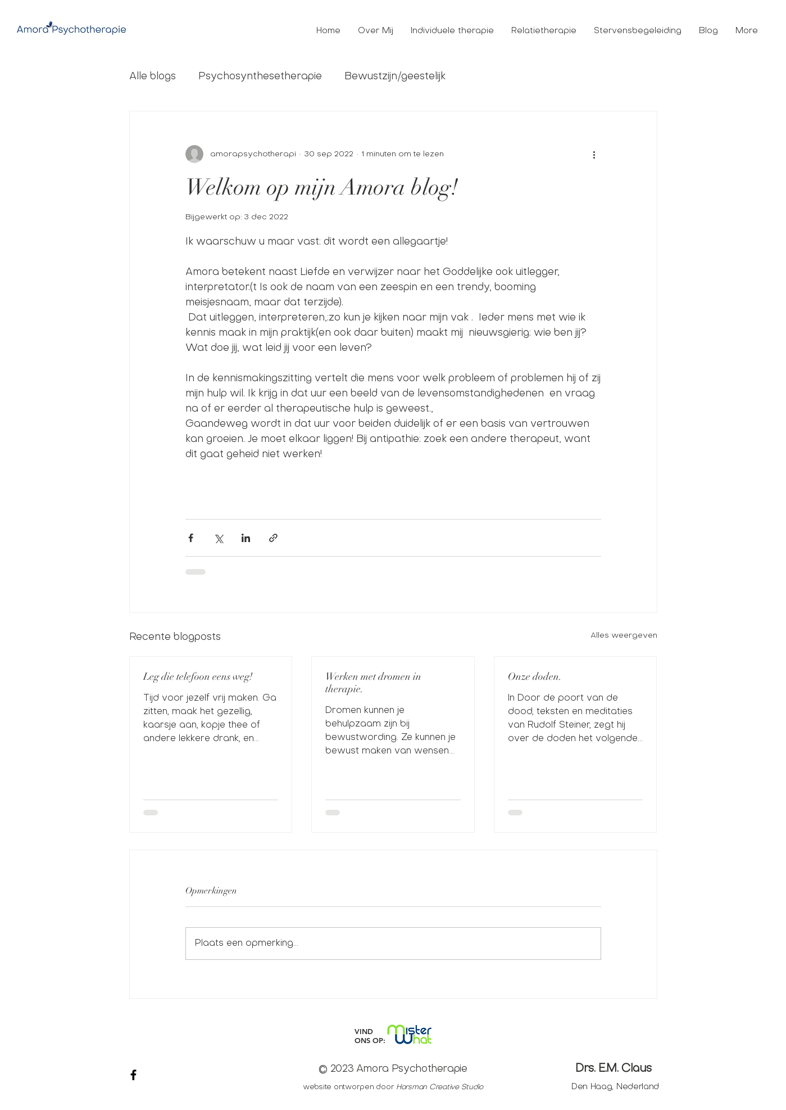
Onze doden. (535, 676)
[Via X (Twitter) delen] (218, 538)
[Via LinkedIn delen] (245, 538)
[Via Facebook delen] (190, 538)
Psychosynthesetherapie (260, 77)
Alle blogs (152, 77)
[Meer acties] (594, 154)
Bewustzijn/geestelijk (395, 77)
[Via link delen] (273, 538)
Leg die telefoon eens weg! (198, 676)
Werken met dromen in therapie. (373, 682)
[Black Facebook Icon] (133, 1075)
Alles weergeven (623, 635)
